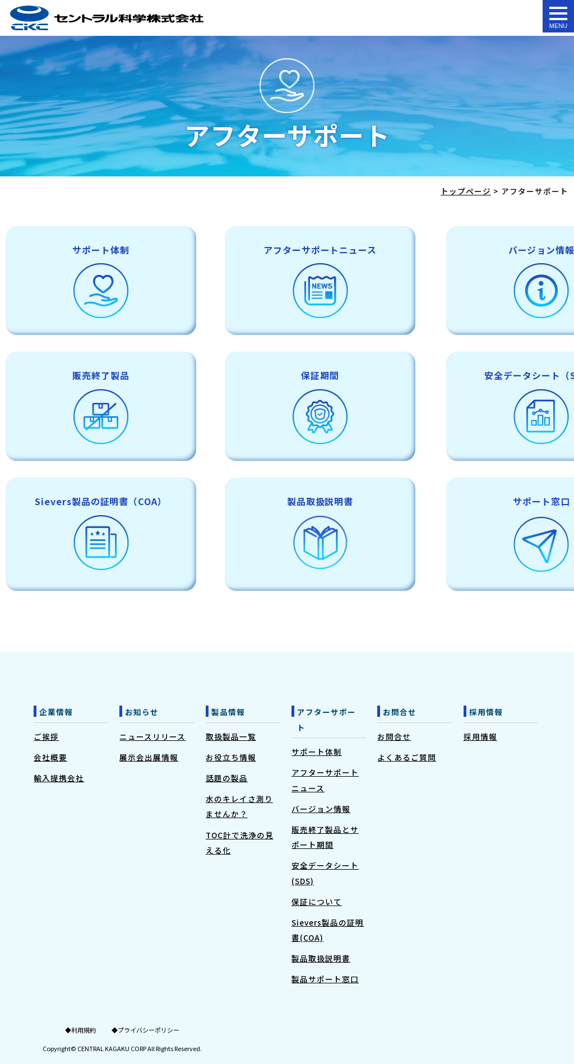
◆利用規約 (80, 1029)
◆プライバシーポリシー (145, 1029)
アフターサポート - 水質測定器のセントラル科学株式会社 (106, 18)
